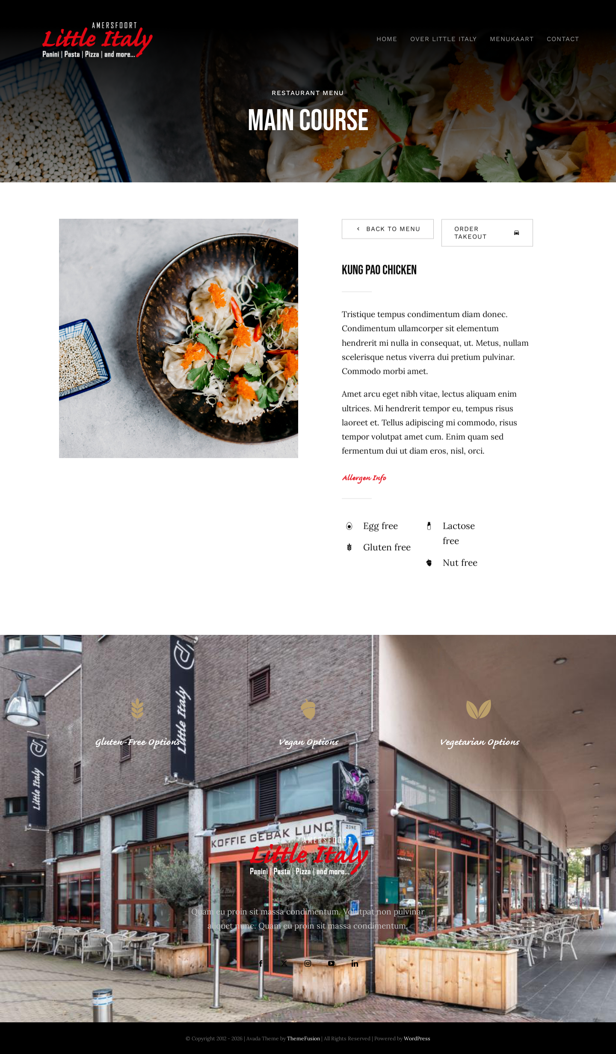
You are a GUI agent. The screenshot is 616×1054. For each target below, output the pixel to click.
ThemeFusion (303, 1038)
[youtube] (331, 963)
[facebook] (260, 963)
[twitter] (284, 963)
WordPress (417, 1038)
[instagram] (307, 963)
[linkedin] (354, 963)
